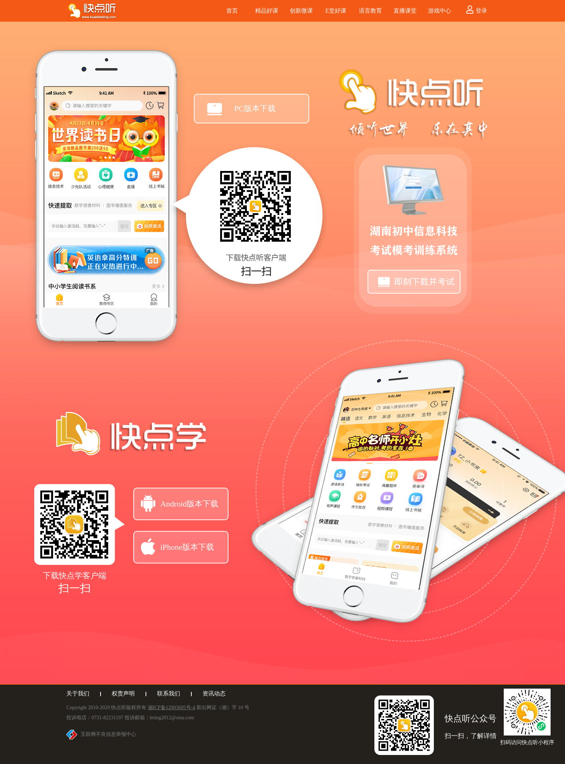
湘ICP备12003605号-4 (171, 707)
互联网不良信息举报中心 (108, 734)
